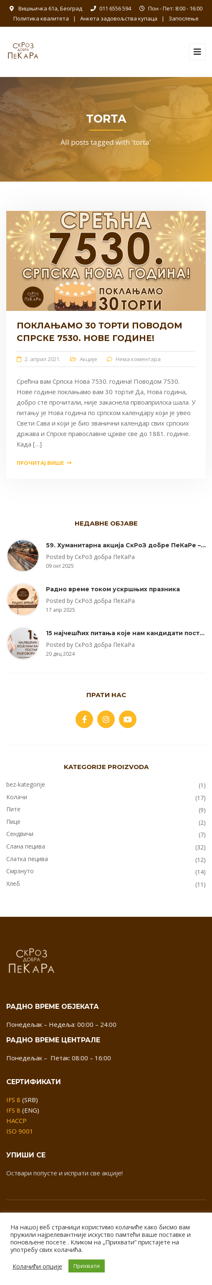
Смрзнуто (20, 871)
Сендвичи (19, 834)
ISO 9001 (19, 1131)
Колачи (16, 797)
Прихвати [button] (86, 1266)
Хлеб (13, 883)
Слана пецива (25, 846)
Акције (88, 359)
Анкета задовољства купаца (118, 18)
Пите (13, 809)
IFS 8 (13, 1099)
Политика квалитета (41, 18)
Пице (13, 822)
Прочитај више (44, 463)
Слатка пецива (27, 859)
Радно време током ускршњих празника (113, 589)
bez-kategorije (25, 784)
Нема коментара (138, 359)
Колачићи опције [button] (37, 1266)
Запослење (184, 18)
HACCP (16, 1120)
